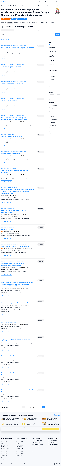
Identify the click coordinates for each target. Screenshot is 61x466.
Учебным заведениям (6, 463)
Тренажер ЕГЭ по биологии (7, 451)
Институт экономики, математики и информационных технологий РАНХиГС (17, 301)
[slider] (49, 99)
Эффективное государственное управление (15, 246)
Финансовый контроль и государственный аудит (17, 48)
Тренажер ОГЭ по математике (20, 446)
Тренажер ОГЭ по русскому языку (23, 442)
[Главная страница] (4, 2)
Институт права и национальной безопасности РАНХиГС (13, 64)
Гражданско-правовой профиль (11, 67)
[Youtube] (59, 464)
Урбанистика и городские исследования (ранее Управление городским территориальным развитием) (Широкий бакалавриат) (17, 284)
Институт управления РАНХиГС (7, 134)
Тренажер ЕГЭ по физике (6, 457)
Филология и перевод (8, 322)
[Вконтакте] (54, 464)
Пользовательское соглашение (31, 463)
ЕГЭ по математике (36, 442)
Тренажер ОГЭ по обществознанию (20, 449)
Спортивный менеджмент (9, 375)
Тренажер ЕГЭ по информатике (5, 454)
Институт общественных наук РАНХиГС (9, 168)
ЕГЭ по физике (35, 450)
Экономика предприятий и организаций (14, 303)
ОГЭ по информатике (52, 448)
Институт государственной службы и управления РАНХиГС (14, 45)
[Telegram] (57, 464)
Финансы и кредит (7, 229)
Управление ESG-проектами (10, 154)
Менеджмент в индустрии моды (11, 137)
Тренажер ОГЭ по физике (22, 457)
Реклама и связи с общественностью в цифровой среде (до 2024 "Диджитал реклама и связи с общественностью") (17, 191)
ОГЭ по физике (51, 450)
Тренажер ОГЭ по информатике (20, 454)
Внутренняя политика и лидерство (12, 84)
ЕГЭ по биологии (35, 446)
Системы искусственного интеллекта (13, 392)
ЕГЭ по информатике (36, 448)
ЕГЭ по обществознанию (37, 444)
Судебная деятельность (9, 101)
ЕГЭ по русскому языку (37, 440)
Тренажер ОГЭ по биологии (23, 451)
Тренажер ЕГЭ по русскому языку (7, 442)
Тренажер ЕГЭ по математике (5, 446)
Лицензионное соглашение (17, 463)
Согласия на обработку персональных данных (36, 432)
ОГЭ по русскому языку (53, 440)
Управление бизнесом (8, 358)
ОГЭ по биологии (51, 446)
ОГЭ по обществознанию (53, 444)
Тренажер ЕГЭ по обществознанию (5, 449)
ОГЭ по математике (52, 442)
